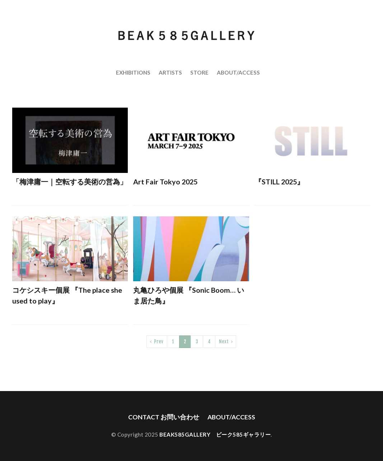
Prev (158, 341)
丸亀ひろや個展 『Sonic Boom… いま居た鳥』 (188, 295)
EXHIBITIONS (133, 72)
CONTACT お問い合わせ (163, 417)
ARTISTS (170, 72)
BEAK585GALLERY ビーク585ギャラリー (215, 434)
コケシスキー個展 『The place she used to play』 (67, 295)
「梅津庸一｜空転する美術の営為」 (69, 181)
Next (224, 341)
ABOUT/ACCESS (238, 72)
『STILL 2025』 (279, 181)
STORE (199, 72)
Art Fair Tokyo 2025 (165, 181)
